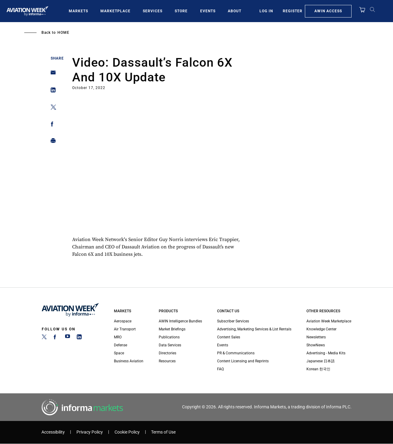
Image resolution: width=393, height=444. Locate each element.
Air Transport (125, 329)
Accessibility (53, 432)
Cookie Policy (127, 432)
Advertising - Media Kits (325, 353)
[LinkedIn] (79, 338)
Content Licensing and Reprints (243, 361)
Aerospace (122, 321)
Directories (167, 353)
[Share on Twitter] (51, 108)
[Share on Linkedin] (51, 91)
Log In (266, 11)
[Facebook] (55, 338)
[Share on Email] (51, 74)
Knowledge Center (321, 329)
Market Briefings (172, 329)
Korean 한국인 (318, 369)
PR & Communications (236, 353)
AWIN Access (328, 11)
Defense (120, 345)
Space (119, 353)
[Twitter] (44, 338)
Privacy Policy (89, 432)
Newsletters (316, 337)
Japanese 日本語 (320, 361)
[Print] (51, 142)
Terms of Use (163, 432)
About (234, 11)
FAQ (220, 369)
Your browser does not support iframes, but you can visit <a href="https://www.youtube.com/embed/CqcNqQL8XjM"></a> (161, 164)
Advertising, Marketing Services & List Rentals (254, 329)
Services (152, 11)
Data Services (170, 345)
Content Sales (228, 337)
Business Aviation (128, 361)
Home (63, 32)
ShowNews (315, 345)
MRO (118, 337)
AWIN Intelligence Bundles (180, 321)
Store (181, 11)
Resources (167, 361)
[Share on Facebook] (51, 125)
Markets (78, 11)
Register (292, 11)
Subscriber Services (233, 321)
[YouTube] (67, 338)
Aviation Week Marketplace (328, 321)
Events (208, 11)
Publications (169, 337)
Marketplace (115, 11)
